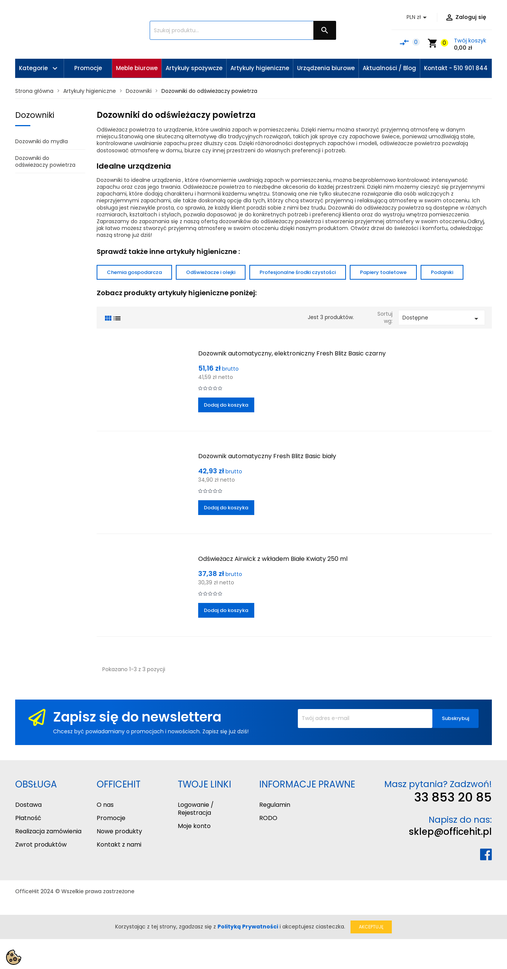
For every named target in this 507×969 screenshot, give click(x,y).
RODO (268, 818)
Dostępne (441, 318)
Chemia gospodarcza (134, 272)
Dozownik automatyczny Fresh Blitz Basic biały (267, 456)
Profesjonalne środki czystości (298, 272)
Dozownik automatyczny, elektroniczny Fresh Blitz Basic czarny (292, 353)
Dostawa (28, 804)
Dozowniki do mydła (41, 141)
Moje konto (194, 826)
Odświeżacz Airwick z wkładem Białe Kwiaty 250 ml (272, 558)
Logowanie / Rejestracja (196, 808)
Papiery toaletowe (383, 272)
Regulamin (274, 804)
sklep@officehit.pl (450, 831)
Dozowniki (34, 115)
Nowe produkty (119, 831)
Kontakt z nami (119, 844)
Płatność (28, 818)
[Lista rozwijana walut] (418, 17)
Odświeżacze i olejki (210, 272)
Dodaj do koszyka (226, 405)
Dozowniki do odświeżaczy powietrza (45, 161)
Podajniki (442, 272)
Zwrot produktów (41, 844)
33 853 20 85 (453, 797)
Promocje (111, 818)
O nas (105, 804)
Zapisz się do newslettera (137, 717)
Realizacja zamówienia (48, 831)
